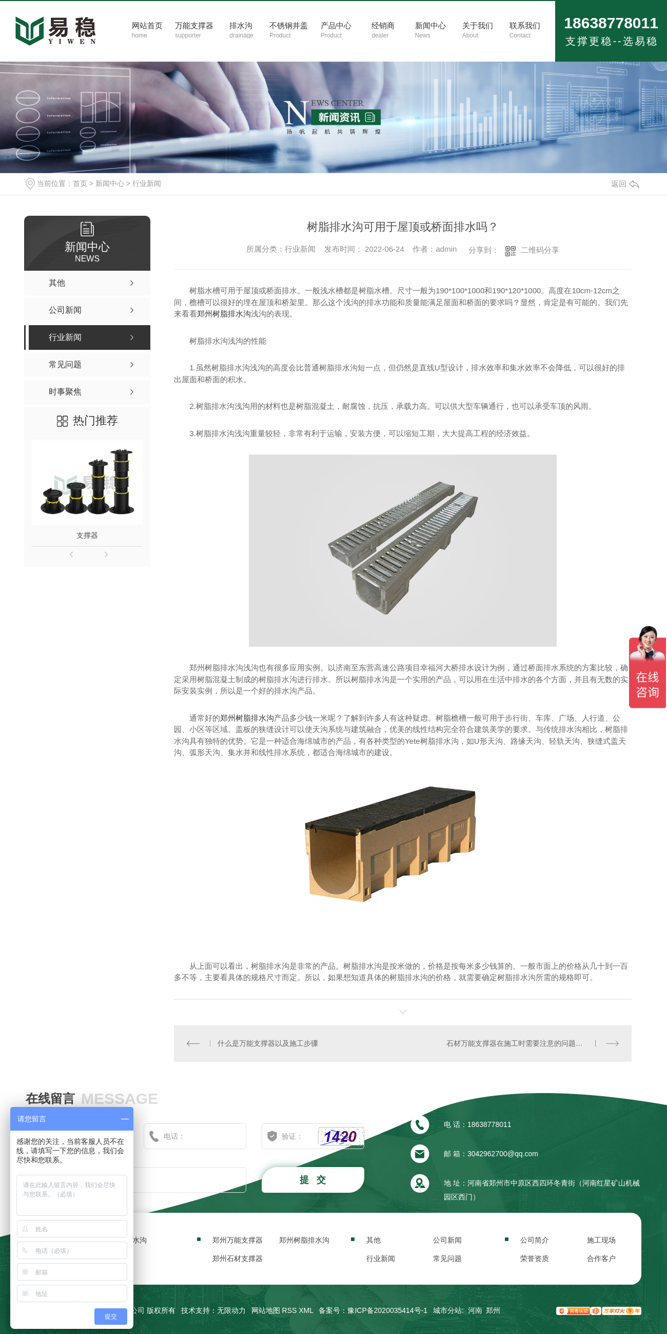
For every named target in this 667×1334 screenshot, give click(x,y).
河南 (475, 1310)
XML (306, 1310)
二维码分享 (540, 250)
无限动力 (231, 1310)
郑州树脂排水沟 (224, 313)
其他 (373, 1240)
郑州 (493, 1310)
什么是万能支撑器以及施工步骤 (268, 1043)
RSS (289, 1310)
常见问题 (447, 1258)
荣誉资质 (534, 1258)
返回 (625, 183)
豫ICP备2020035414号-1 (387, 1310)
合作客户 (601, 1258)
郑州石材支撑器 (237, 1258)
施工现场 (601, 1240)
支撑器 (87, 535)
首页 (80, 183)
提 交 (314, 1180)
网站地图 (265, 1310)
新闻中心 (109, 183)
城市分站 (447, 1310)
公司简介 (534, 1240)
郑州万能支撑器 (237, 1240)
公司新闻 (447, 1240)
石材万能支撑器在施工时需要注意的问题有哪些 (521, 1043)
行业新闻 (146, 183)
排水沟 (136, 1240)
